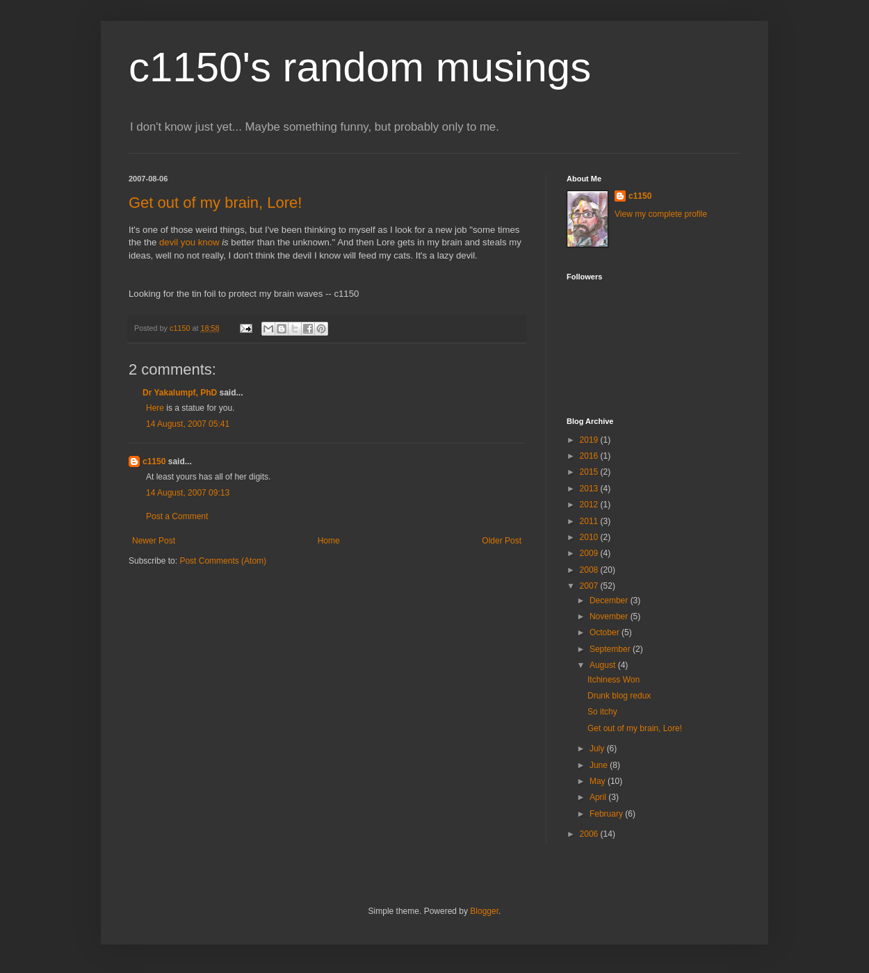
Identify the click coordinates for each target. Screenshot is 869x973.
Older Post (501, 541)
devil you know (189, 242)
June (600, 765)
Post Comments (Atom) (222, 561)
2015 (590, 472)
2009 (590, 553)
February (607, 814)
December (610, 600)
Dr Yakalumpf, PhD (180, 393)
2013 (590, 488)
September (611, 649)
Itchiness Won (613, 680)
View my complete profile (661, 214)
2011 (590, 521)
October (606, 632)
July (598, 748)
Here (155, 408)
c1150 (154, 461)
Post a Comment (177, 516)
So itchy (602, 712)
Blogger (484, 911)
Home (329, 541)
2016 (590, 456)
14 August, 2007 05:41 (187, 424)
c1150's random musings (360, 67)
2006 (590, 834)
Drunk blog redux (619, 696)
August (604, 665)
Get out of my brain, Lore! (215, 202)
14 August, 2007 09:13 (187, 493)
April (599, 797)
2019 (590, 440)
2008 (590, 570)
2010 (590, 537)
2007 (590, 586)
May (599, 781)
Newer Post (153, 541)
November (610, 616)
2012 (590, 504)
